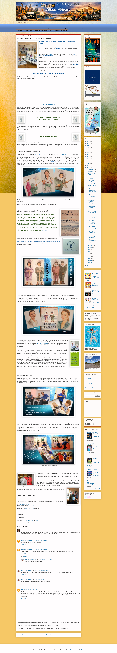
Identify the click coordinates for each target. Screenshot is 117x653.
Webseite (44, 240)
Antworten (23, 535)
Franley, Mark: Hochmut (91, 177)
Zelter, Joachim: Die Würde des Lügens (92, 201)
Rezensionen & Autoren (30, 28)
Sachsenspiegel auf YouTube (48, 104)
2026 (88, 141)
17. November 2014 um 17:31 (45, 559)
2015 (88, 165)
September (91, 245)
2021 (88, 152)
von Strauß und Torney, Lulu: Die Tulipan (91, 306)
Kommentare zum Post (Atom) (51, 640)
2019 (88, 156)
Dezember (91, 169)
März (89, 258)
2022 (88, 150)
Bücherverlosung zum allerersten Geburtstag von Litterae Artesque (92, 277)
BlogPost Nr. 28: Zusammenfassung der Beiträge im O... (92, 231)
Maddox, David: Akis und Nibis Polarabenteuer (92, 192)
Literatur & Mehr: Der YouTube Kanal (90, 386)
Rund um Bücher (74, 28)
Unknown (23, 589)
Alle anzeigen (97, 488)
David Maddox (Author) (26, 540)
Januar (90, 262)
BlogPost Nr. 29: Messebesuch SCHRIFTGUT (92, 213)
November (91, 171)
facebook (27, 486)
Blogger (83, 649)
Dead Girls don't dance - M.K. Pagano (96, 435)
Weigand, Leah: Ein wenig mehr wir (95, 292)
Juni (89, 251)
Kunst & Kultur (28, 30)
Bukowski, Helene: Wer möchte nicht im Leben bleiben (95, 300)
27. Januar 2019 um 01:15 (32, 589)
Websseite (29, 69)
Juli (89, 249)
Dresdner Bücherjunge (30, 559)
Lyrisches (20, 30)
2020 (88, 154)
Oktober (90, 243)
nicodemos (72, 649)
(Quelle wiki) (44, 230)
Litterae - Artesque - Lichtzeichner (90, 377)
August (90, 247)
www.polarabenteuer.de (23, 504)
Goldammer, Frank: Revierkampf (91, 182)
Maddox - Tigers (21, 365)
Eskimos (64, 154)
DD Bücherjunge (24, 522)
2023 (88, 147)
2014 (88, 167)
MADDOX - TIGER (29, 508)
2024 (88, 145)
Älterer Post (76, 635)
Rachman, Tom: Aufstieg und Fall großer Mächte (92, 207)
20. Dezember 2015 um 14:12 (41, 570)
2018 (88, 158)
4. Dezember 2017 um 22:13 (41, 579)
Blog (33, 505)
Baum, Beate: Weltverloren (91, 197)
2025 (88, 143)
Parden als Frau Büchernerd (28, 530)
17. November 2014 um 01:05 (40, 549)
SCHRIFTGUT (50, 54)
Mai (89, 253)
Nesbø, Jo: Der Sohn (91, 174)
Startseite (20, 28)
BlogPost (83, 28)
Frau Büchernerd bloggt (61, 28)
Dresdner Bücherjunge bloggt (46, 28)
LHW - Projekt (88, 383)
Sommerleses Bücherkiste (90, 444)
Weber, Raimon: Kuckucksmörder (92, 187)
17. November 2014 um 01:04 (40, 540)
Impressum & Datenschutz (60, 30)
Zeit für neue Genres (92, 469)
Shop (37, 507)
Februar (90, 260)
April (89, 256)
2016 (88, 163)
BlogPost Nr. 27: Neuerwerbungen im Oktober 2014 (92, 238)
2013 (88, 265)
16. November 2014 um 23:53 (42, 530)
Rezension (31, 522)
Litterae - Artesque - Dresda (92, 381)
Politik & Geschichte (93, 28)
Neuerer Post (20, 635)
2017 (88, 161)
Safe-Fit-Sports (34, 510)
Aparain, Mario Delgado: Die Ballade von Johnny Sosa (92, 224)
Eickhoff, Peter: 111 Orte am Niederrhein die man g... (91, 218)
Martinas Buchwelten (92, 432)
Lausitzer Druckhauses (42, 343)
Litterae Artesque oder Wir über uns (43, 30)
